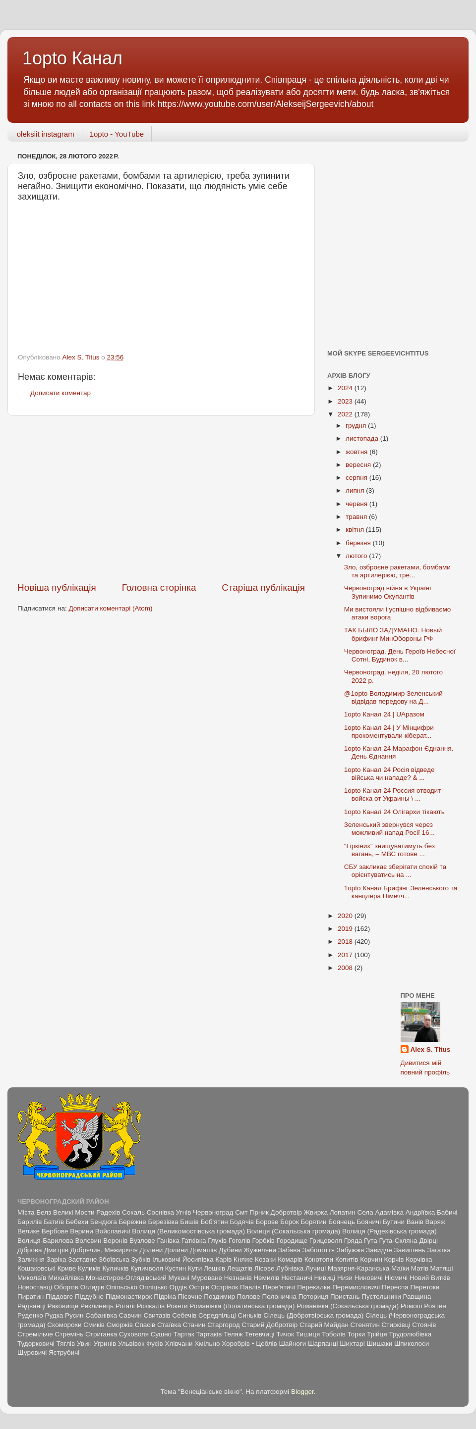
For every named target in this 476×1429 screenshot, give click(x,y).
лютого (357, 556)
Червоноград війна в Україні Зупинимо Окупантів (387, 592)
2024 (346, 388)
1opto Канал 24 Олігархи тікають (394, 812)
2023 (346, 401)
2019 (346, 928)
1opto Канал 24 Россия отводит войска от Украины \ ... (392, 794)
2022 (346, 414)
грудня (357, 425)
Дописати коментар (60, 393)
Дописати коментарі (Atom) (110, 608)
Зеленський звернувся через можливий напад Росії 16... (389, 828)
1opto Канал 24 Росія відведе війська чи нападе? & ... (389, 773)
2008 (346, 967)
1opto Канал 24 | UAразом (384, 714)
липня (356, 490)
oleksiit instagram (45, 134)
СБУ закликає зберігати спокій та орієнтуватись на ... (395, 870)
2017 (346, 955)
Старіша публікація (263, 587)
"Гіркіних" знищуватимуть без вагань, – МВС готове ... (389, 850)
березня (359, 543)
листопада (363, 438)
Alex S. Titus (431, 1049)
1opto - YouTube (117, 134)
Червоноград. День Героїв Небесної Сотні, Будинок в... (400, 655)
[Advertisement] (161, 498)
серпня (357, 477)
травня (357, 516)
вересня (359, 464)
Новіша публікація (56, 587)
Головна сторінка (159, 587)
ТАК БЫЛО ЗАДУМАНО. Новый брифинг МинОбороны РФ (393, 634)
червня (357, 504)
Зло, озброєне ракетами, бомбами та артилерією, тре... (397, 571)
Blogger (302, 1391)
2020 (346, 915)
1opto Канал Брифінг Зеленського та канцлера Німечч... (400, 892)
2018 (346, 941)
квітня (356, 529)
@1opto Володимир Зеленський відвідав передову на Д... (393, 697)
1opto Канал (72, 58)
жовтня (357, 452)
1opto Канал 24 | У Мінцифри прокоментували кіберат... (389, 731)
